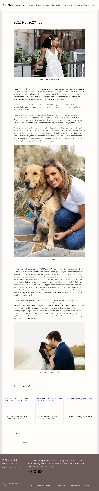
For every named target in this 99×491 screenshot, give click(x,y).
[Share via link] (29, 386)
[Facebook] (35, 471)
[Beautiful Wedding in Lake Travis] (81, 405)
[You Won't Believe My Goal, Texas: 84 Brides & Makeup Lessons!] (50, 405)
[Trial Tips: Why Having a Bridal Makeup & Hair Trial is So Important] (18, 405)
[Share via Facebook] (15, 386)
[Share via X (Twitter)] (19, 386)
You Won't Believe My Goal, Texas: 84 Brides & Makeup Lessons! (47, 417)
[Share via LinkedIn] (24, 386)
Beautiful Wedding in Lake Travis (80, 417)
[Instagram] (30, 471)
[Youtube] (40, 471)
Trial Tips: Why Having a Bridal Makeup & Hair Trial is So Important (17, 417)
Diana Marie (8, 5)
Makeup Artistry (20, 5)
